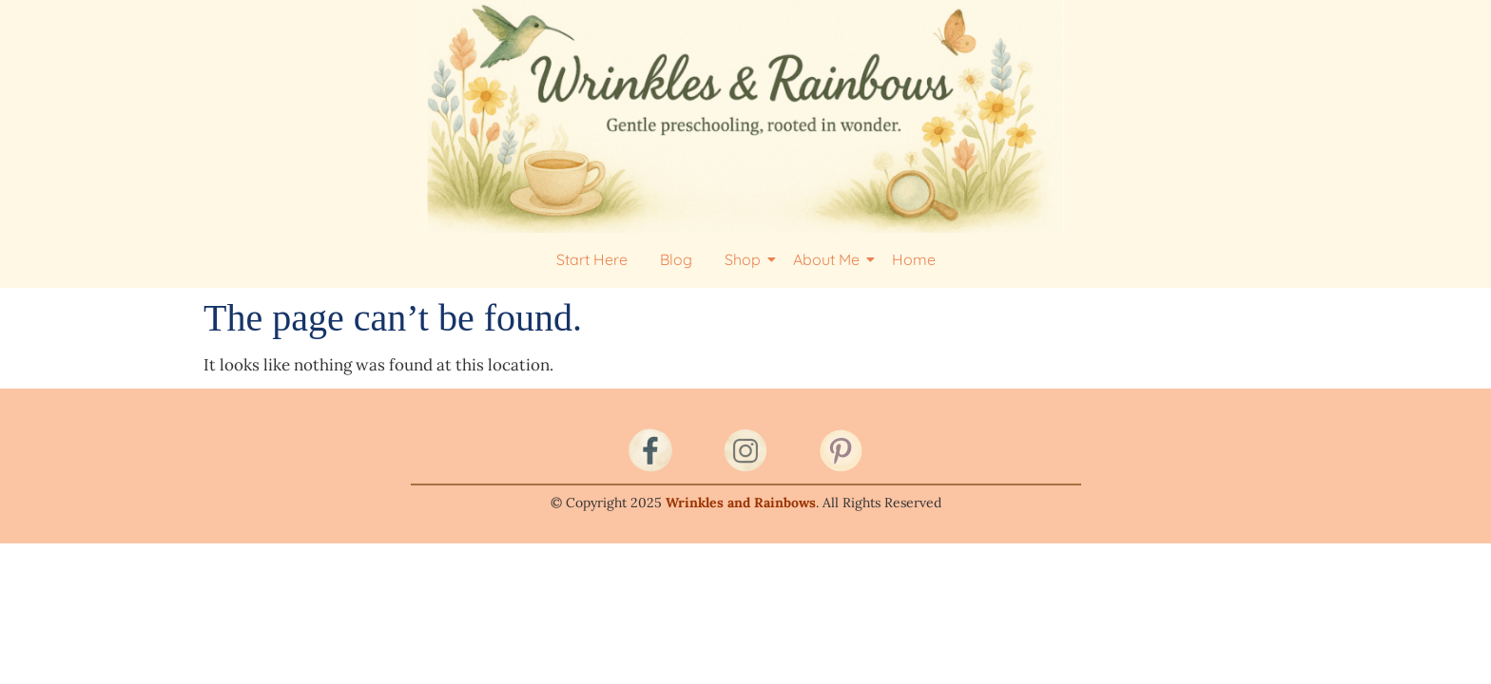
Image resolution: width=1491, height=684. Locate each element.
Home (914, 259)
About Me (829, 259)
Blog (676, 259)
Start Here (592, 259)
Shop (746, 259)
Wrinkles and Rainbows (741, 502)
